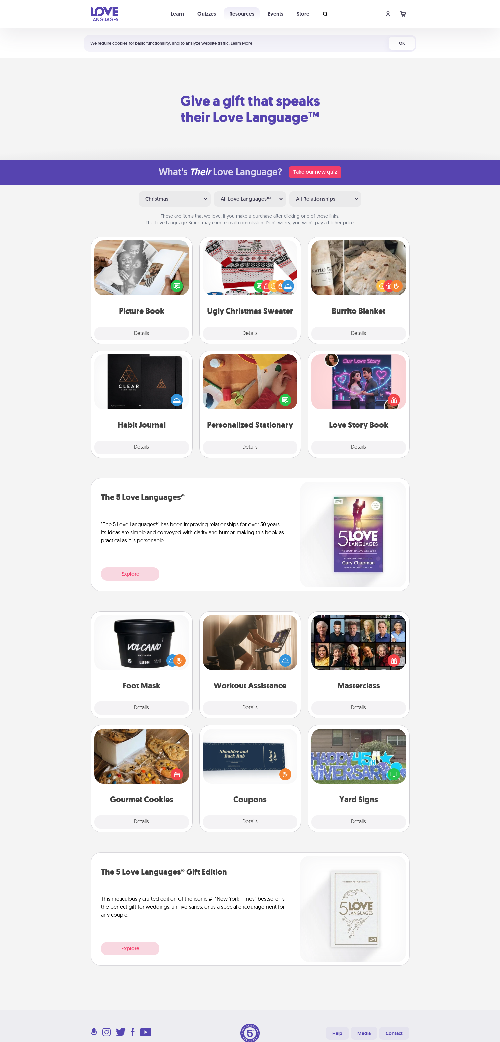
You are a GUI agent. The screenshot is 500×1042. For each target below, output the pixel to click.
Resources (241, 13)
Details (141, 333)
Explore (130, 573)
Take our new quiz (315, 172)
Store (303, 13)
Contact (394, 1033)
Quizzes (206, 13)
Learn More (241, 43)
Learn (177, 13)
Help (337, 1033)
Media (364, 1033)
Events (275, 13)
